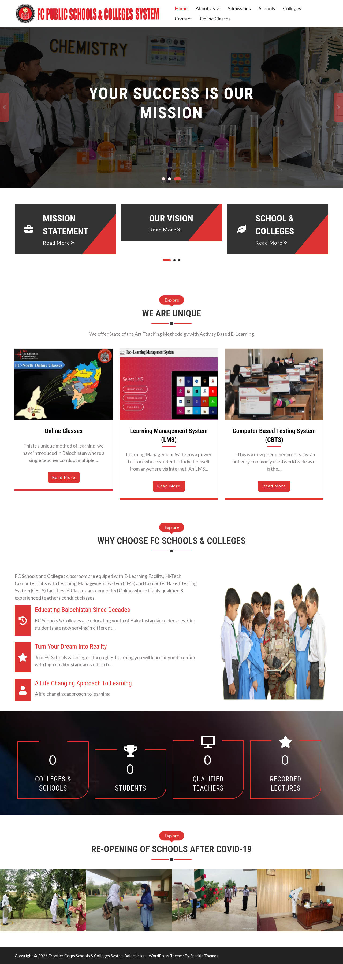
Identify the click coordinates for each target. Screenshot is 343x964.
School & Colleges (274, 225)
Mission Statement (65, 225)
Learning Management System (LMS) (169, 435)
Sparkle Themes (204, 955)
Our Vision (171, 218)
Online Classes (215, 18)
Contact (183, 18)
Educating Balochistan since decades (82, 610)
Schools (267, 8)
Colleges (292, 8)
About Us (205, 8)
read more (56, 243)
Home (181, 8)
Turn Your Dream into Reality (71, 646)
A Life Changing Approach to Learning (83, 683)
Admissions (239, 8)
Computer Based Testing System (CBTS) (274, 435)
